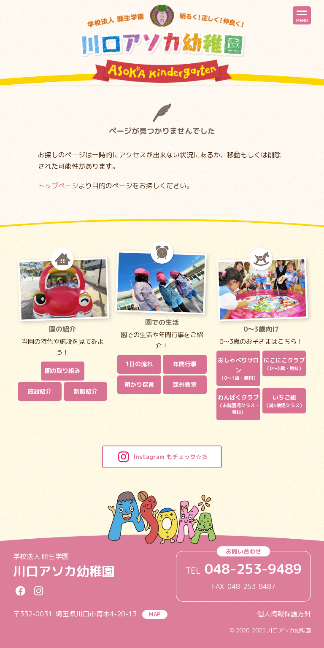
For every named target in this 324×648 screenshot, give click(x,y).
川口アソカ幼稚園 (63, 571)
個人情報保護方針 (284, 613)
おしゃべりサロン (238, 369)
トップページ (58, 185)
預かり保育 (139, 385)
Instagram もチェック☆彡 (162, 457)
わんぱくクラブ (238, 404)
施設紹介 (39, 391)
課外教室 (185, 385)
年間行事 (185, 364)
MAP (154, 614)
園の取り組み (62, 371)
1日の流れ (139, 364)
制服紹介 (85, 391)
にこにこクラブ (284, 364)
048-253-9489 (253, 568)
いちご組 (284, 401)
